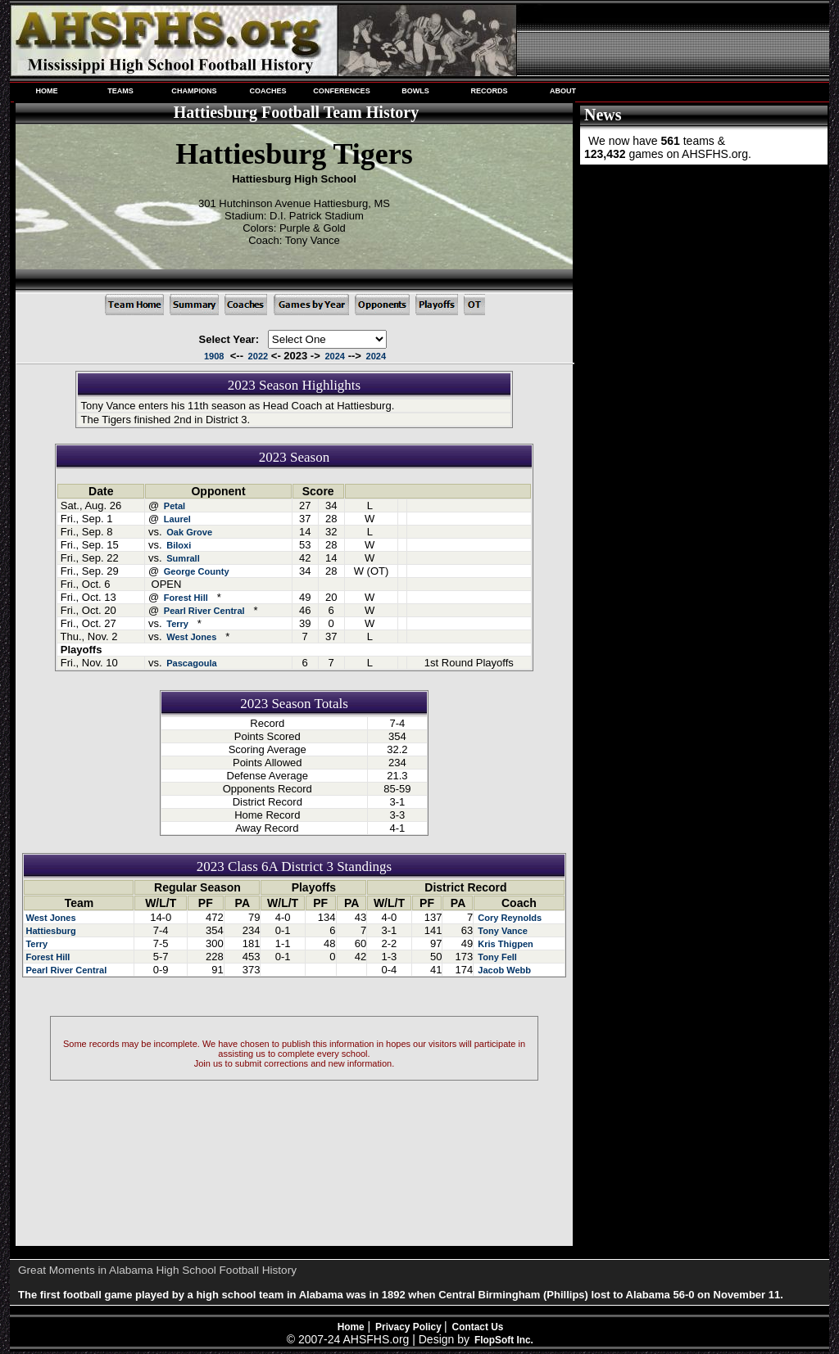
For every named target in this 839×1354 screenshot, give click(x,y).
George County (196, 571)
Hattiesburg (50, 931)
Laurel (177, 519)
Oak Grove (189, 532)
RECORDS (488, 91)
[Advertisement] (702, 276)
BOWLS (415, 91)
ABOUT (563, 91)
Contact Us (478, 1327)
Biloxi (178, 545)
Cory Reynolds (508, 918)
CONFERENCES (341, 91)
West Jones (191, 637)
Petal (174, 506)
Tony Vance (501, 931)
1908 (214, 356)
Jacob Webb (503, 970)
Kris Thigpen (504, 944)
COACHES (267, 91)
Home (351, 1327)
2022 (258, 356)
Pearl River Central (204, 611)
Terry (177, 624)
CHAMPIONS (193, 91)
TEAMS (120, 91)
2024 (334, 356)
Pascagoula (191, 663)
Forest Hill (186, 598)
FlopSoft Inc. (503, 1340)
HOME (46, 91)
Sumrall (183, 558)
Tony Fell (496, 957)
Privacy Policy (409, 1327)
